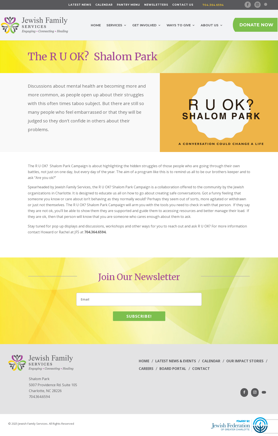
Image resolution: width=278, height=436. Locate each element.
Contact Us (182, 4)
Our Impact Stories (244, 361)
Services (114, 25)
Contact (201, 368)
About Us (209, 25)
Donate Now (256, 24)
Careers (146, 368)
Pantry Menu (128, 4)
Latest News (79, 4)
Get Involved (144, 25)
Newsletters (156, 4)
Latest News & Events (175, 361)
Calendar (104, 4)
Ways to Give (179, 25)
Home (96, 25)
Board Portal (172, 368)
